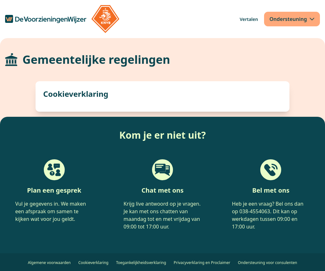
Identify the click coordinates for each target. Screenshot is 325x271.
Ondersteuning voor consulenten (267, 262)
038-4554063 (254, 211)
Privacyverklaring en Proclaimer (202, 262)
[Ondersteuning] (292, 19)
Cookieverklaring (93, 262)
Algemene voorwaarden (49, 262)
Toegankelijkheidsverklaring (141, 262)
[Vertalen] (249, 19)
